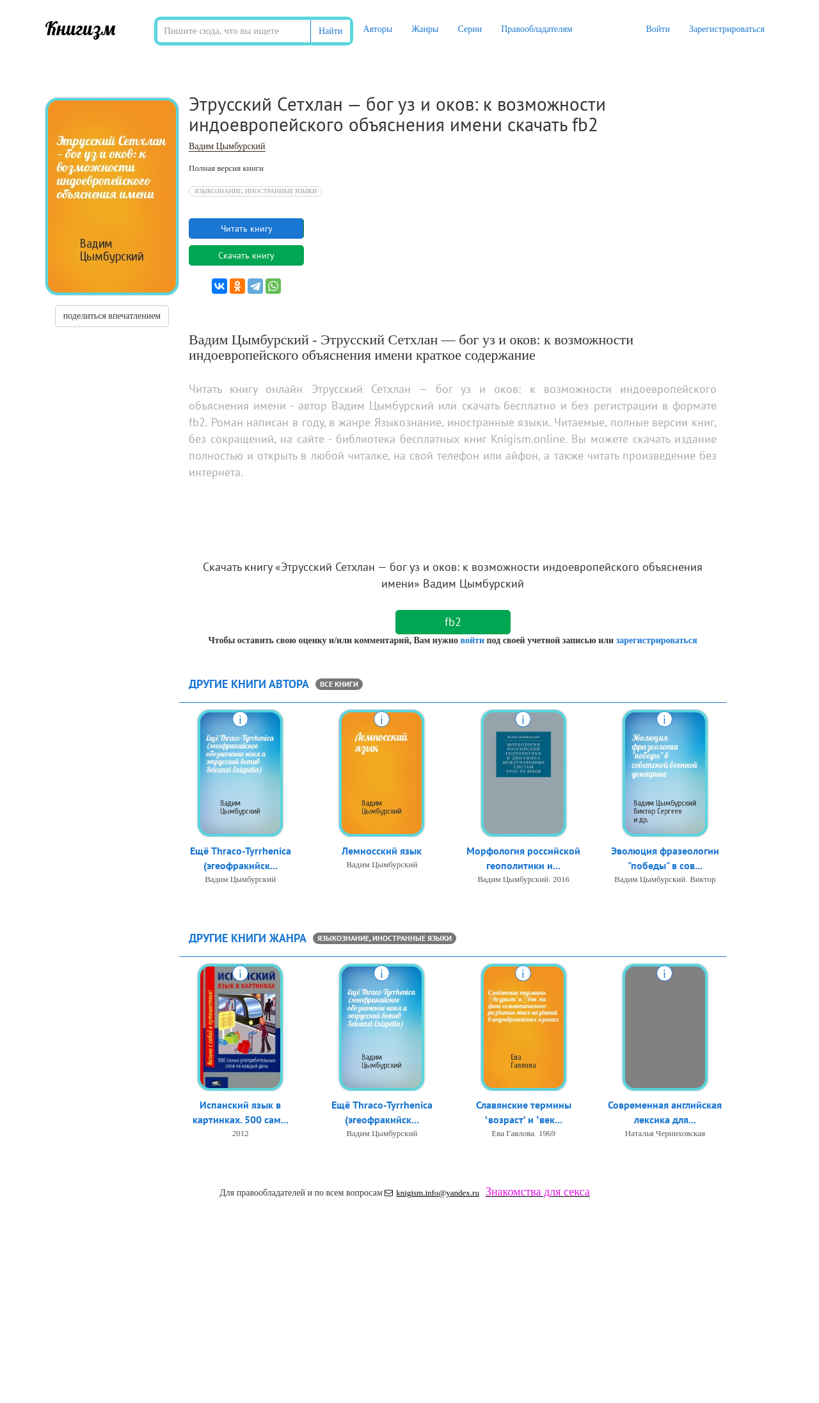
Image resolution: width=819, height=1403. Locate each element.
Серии (469, 29)
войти (472, 640)
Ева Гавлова (512, 1133)
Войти (657, 29)
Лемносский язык (382, 850)
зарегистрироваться (656, 640)
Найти (330, 31)
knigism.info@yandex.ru (432, 1193)
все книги (339, 684)
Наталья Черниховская (665, 1133)
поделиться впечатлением (112, 316)
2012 (240, 1133)
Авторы (377, 29)
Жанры (424, 29)
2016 (561, 879)
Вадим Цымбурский (227, 146)
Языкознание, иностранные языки (256, 191)
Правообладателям (536, 29)
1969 (547, 1133)
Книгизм (80, 28)
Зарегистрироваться (727, 29)
